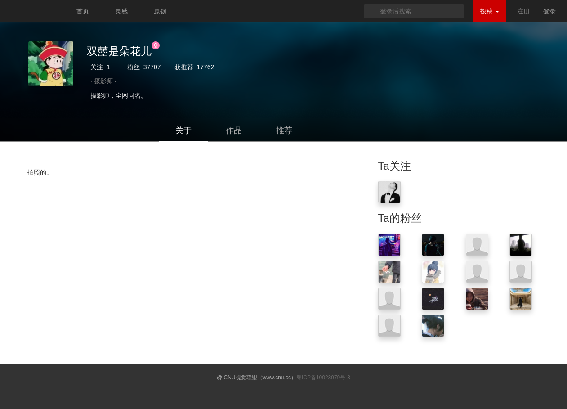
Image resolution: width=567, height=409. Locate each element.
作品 (234, 130)
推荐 (284, 130)
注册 (523, 11)
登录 (549, 11)
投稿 (489, 11)
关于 (183, 130)
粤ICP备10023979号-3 (323, 377)
